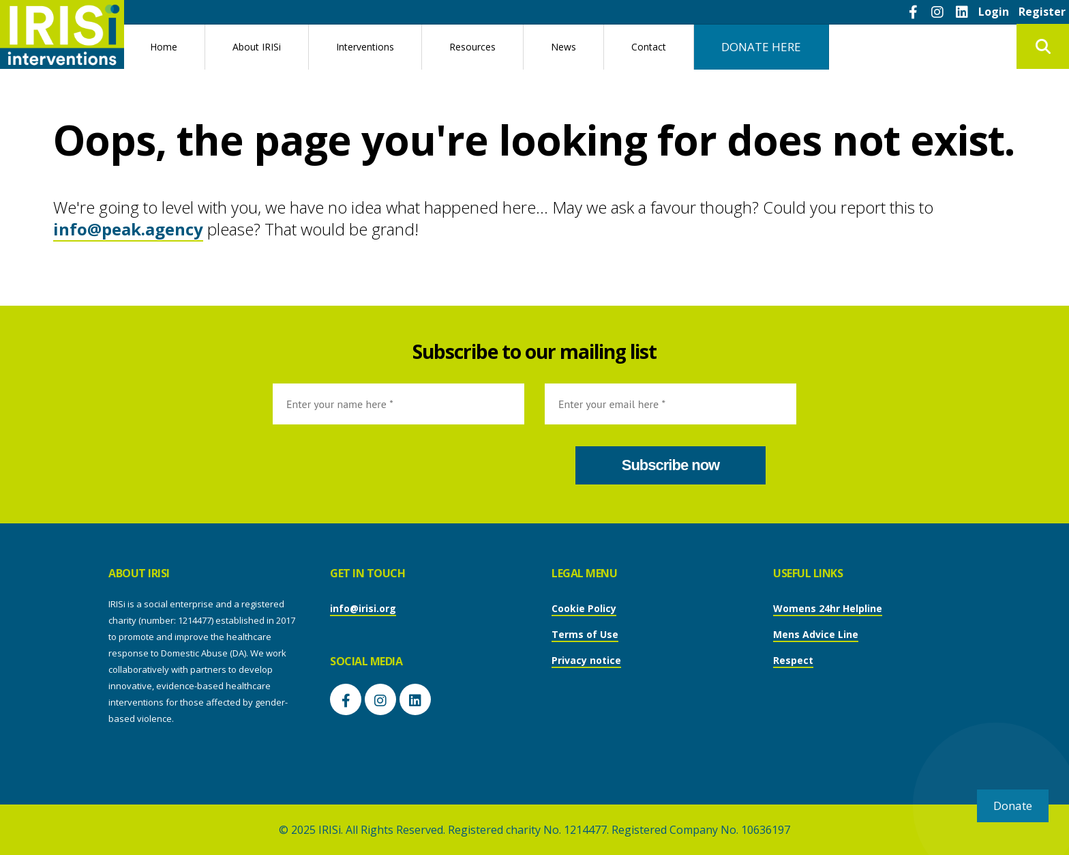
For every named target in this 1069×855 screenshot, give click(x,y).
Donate (1012, 805)
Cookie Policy (584, 608)
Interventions (365, 46)
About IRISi (256, 46)
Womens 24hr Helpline (827, 608)
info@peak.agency (128, 229)
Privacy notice (586, 660)
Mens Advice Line (815, 634)
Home (163, 46)
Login (993, 11)
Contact (648, 46)
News (563, 46)
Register (1042, 11)
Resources (472, 46)
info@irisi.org (363, 608)
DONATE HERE (761, 47)
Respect (793, 660)
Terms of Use (585, 634)
